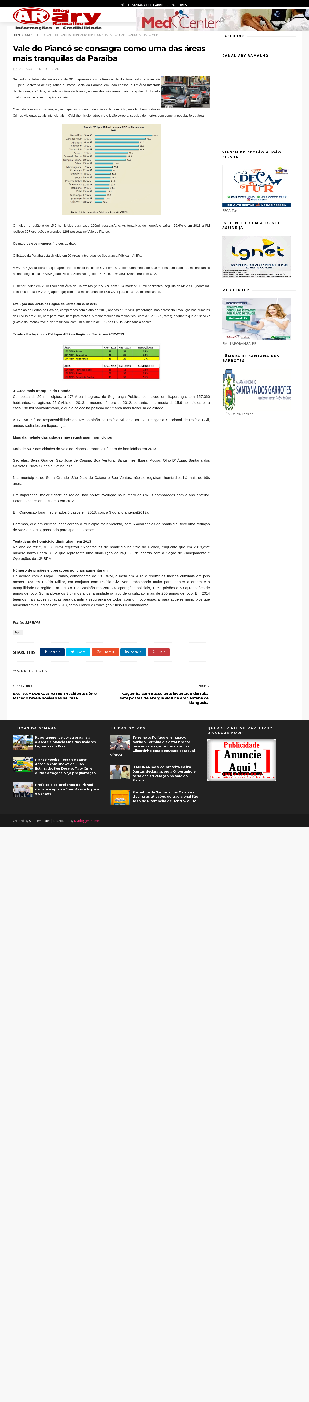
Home (17, 35)
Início (125, 5)
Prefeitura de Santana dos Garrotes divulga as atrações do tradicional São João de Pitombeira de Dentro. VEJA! (165, 796)
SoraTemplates (39, 821)
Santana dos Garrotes (150, 5)
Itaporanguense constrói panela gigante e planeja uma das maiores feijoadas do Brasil (65, 741)
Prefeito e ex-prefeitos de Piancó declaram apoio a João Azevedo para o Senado (67, 789)
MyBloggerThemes (87, 821)
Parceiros (179, 5)
